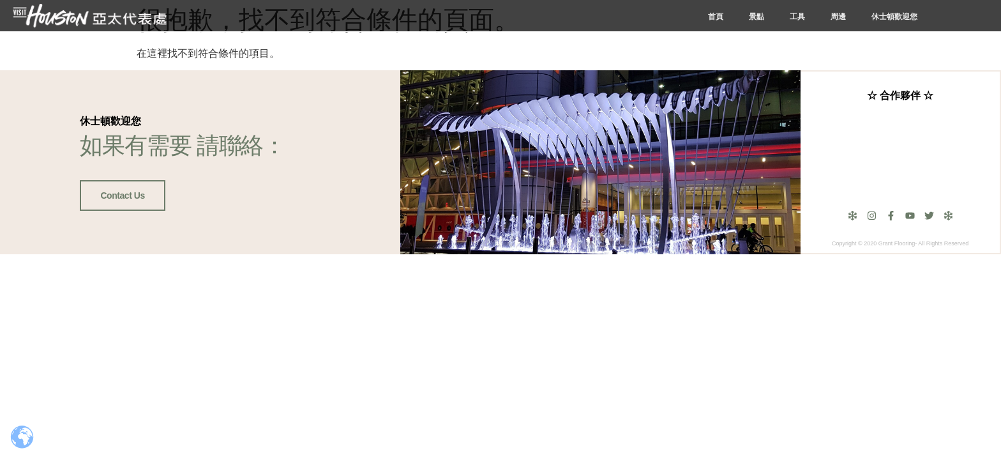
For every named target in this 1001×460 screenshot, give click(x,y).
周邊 (838, 16)
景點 (756, 16)
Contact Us (122, 195)
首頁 (715, 16)
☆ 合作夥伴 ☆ (900, 95)
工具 (797, 16)
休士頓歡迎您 (894, 16)
